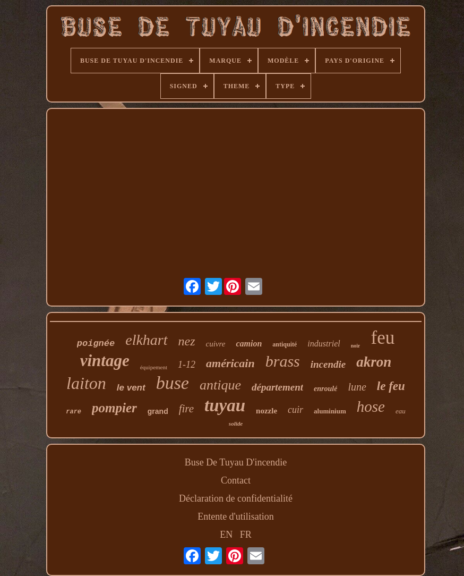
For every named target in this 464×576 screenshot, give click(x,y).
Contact (236, 480)
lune (357, 387)
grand (158, 411)
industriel (323, 343)
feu (382, 337)
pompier (114, 408)
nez (186, 341)
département (277, 387)
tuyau (224, 405)
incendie (328, 364)
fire (186, 408)
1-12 (186, 364)
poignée (96, 343)
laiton (86, 383)
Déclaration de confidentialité (236, 498)
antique (220, 385)
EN (226, 534)
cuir (295, 409)
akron (373, 362)
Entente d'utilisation (235, 516)
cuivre (216, 344)
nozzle (266, 410)
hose (371, 406)
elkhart (146, 340)
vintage (105, 360)
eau (401, 411)
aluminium (330, 411)
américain (230, 363)
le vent (131, 388)
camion (249, 343)
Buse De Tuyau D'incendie (236, 462)
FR (246, 534)
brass (282, 361)
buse (172, 383)
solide (236, 423)
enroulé (325, 389)
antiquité (284, 344)
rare (73, 412)
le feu (391, 386)
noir (355, 346)
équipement (153, 367)
